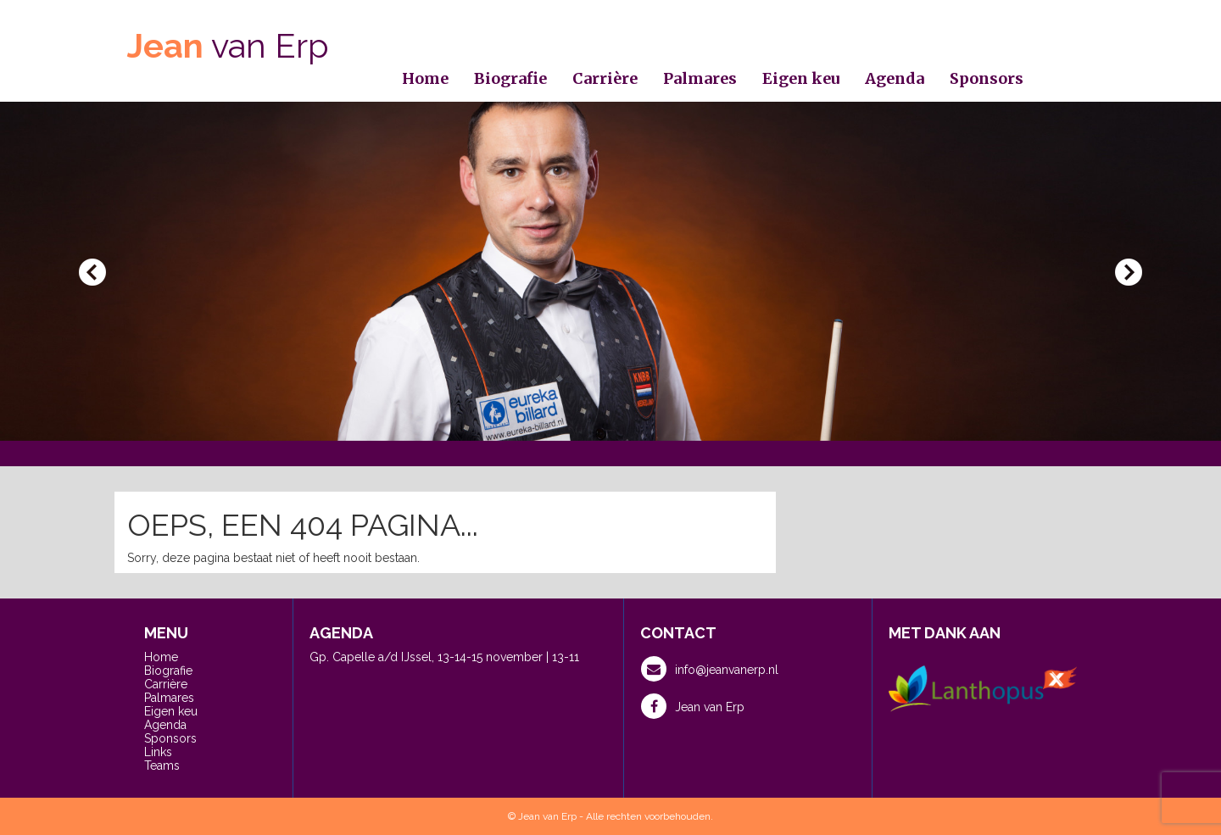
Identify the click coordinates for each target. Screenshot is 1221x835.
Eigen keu (800, 78)
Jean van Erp (692, 706)
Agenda (894, 78)
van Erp (228, 45)
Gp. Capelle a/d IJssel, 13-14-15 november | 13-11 (444, 657)
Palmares (700, 78)
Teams (162, 765)
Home (425, 78)
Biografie (510, 78)
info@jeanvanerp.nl (709, 669)
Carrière (605, 78)
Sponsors (986, 78)
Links (158, 752)
